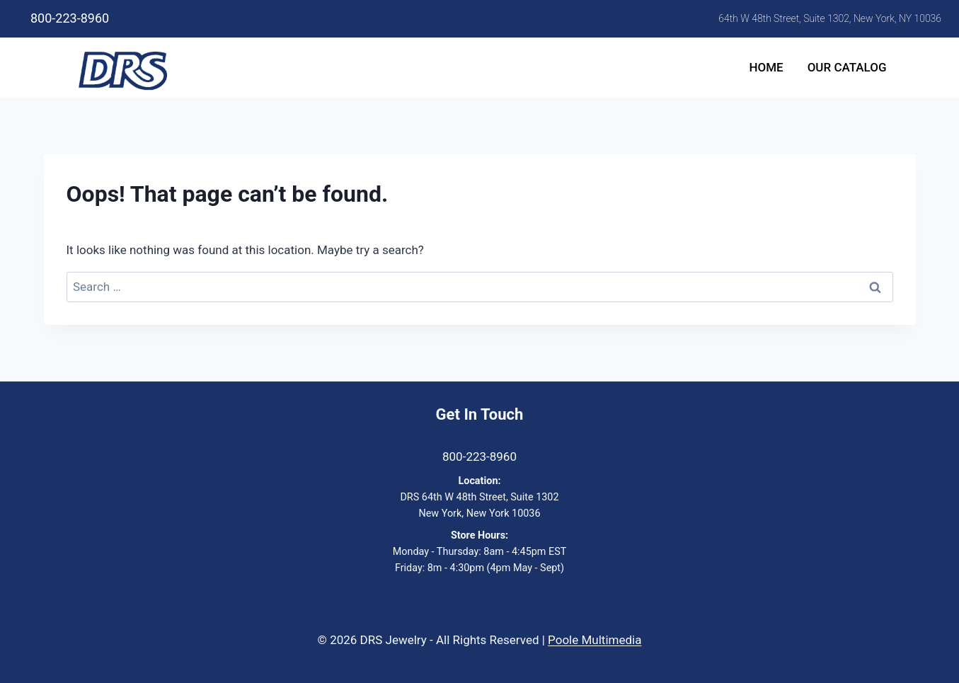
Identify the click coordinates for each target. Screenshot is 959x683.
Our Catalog (847, 67)
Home (766, 67)
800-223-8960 (69, 18)
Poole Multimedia (594, 640)
